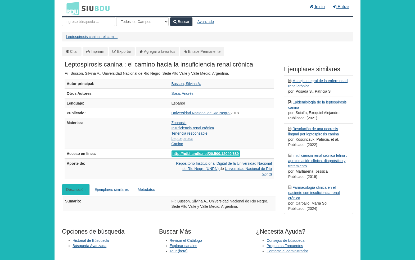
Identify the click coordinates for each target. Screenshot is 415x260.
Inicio (317, 6)
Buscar (181, 22)
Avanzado (205, 22)
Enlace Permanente (204, 51)
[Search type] (142, 21)
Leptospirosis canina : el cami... (92, 37)
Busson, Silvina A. (186, 84)
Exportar (124, 51)
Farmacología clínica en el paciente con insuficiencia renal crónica (314, 192)
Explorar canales (183, 246)
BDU (71, 8)
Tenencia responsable (190, 133)
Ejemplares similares (111, 189)
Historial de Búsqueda (91, 240)
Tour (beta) (179, 251)
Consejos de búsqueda (285, 240)
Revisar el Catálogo (186, 240)
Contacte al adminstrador (287, 251)
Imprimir (97, 51)
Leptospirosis (182, 138)
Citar (74, 51)
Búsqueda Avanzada (89, 246)
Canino (177, 144)
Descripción (75, 189)
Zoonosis (179, 123)
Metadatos (146, 189)
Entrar (341, 6)
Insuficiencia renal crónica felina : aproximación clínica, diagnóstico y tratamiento (317, 160)
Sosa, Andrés (182, 93)
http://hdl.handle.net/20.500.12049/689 (206, 154)
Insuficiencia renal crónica (193, 128)
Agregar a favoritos (159, 51)
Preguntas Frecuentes (285, 246)
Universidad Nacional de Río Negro (201, 113)
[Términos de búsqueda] (88, 21)
